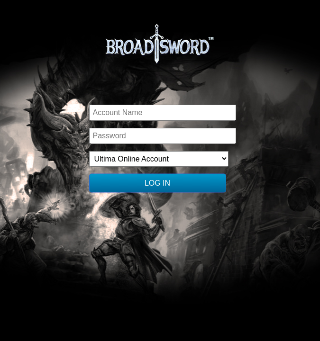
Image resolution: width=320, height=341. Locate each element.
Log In (157, 183)
